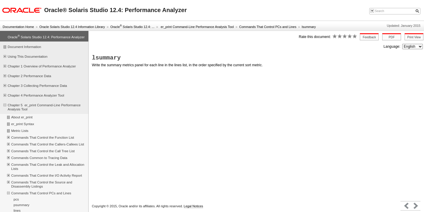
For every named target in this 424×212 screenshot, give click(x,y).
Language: (392, 46)
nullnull (412, 46)
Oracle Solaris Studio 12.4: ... (132, 27)
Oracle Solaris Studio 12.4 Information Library (72, 27)
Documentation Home (18, 27)
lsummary (309, 27)
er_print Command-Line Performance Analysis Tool (197, 27)
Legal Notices (193, 206)
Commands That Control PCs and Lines (267, 27)
